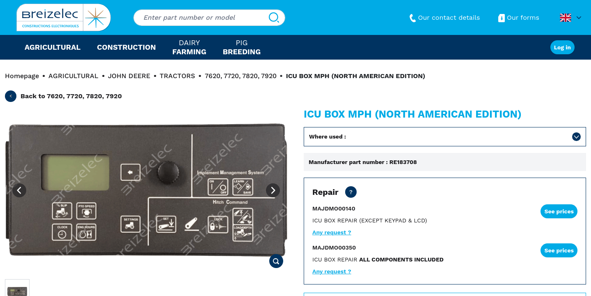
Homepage (22, 76)
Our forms (518, 17)
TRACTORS (177, 76)
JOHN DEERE (129, 76)
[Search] (274, 17)
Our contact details (444, 17)
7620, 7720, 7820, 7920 (241, 76)
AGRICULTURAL (73, 76)
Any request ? (331, 232)
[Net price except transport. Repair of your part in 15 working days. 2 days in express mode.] (351, 192)
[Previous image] (19, 190)
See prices (559, 211)
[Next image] (273, 190)
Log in (562, 47)
